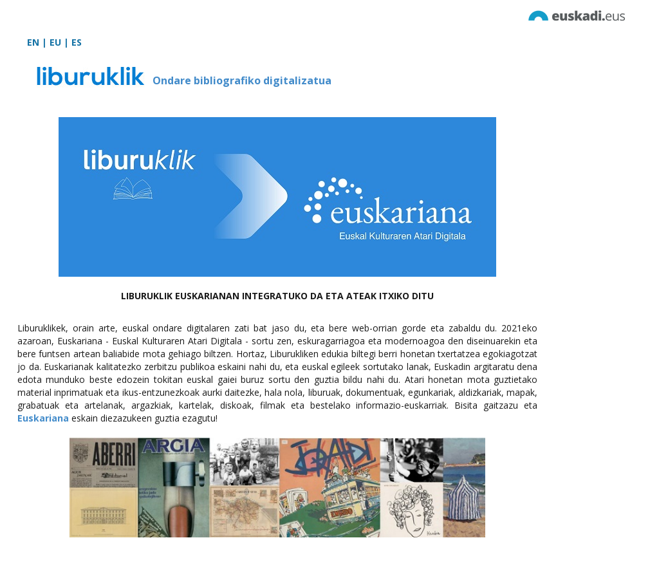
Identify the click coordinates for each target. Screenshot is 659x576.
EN (33, 42)
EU (55, 42)
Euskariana (43, 418)
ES (76, 42)
